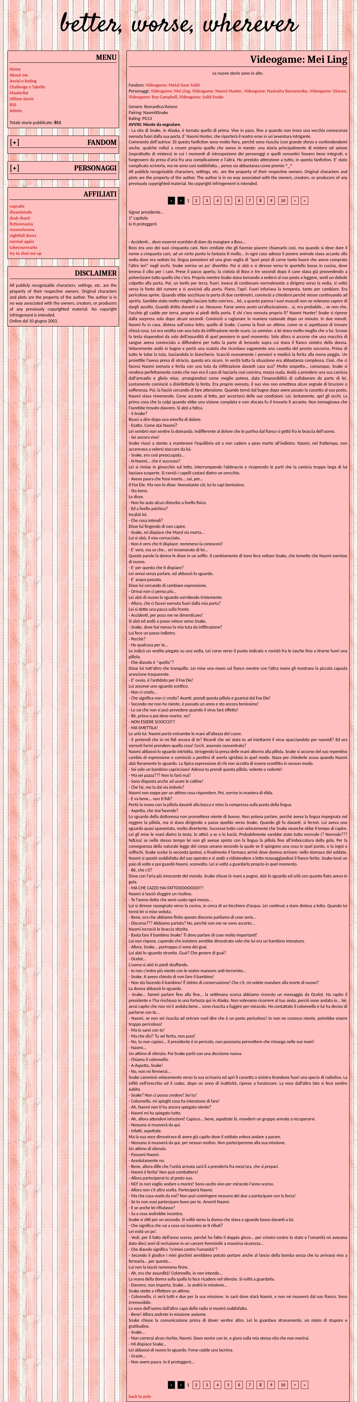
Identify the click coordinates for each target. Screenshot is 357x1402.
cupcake (17, 206)
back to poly (140, 1396)
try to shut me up (26, 253)
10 (283, 200)
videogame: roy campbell (153, 97)
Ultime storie (22, 98)
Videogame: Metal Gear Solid (172, 85)
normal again (22, 241)
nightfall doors (23, 235)
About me (19, 75)
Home (15, 69)
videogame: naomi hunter (217, 91)
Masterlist (19, 92)
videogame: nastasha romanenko (276, 91)
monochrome (22, 229)
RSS (13, 104)
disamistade (21, 212)
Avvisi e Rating (23, 81)
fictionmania (21, 224)
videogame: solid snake (201, 97)
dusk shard (20, 218)
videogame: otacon (328, 91)
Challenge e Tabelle (27, 87)
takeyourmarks (23, 247)
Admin (16, 110)
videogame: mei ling (170, 91)
